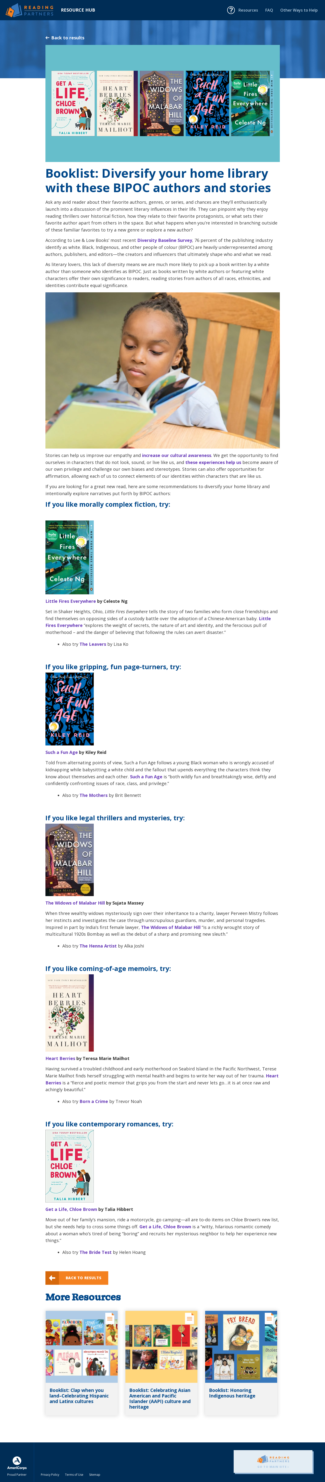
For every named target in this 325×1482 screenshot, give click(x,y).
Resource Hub (78, 10)
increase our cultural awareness (176, 455)
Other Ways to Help (299, 10)
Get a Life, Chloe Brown (71, 1209)
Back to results (64, 38)
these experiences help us (213, 462)
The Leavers (92, 644)
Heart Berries (60, 1058)
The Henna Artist (98, 946)
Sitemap (94, 1475)
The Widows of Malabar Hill (75, 903)
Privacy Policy (50, 1475)
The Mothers (93, 795)
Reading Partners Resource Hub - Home (33, 10)
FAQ (269, 10)
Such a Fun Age (61, 752)
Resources (248, 10)
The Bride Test (95, 1252)
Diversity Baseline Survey (164, 240)
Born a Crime (93, 1101)
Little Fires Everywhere (70, 601)
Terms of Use (74, 1475)
